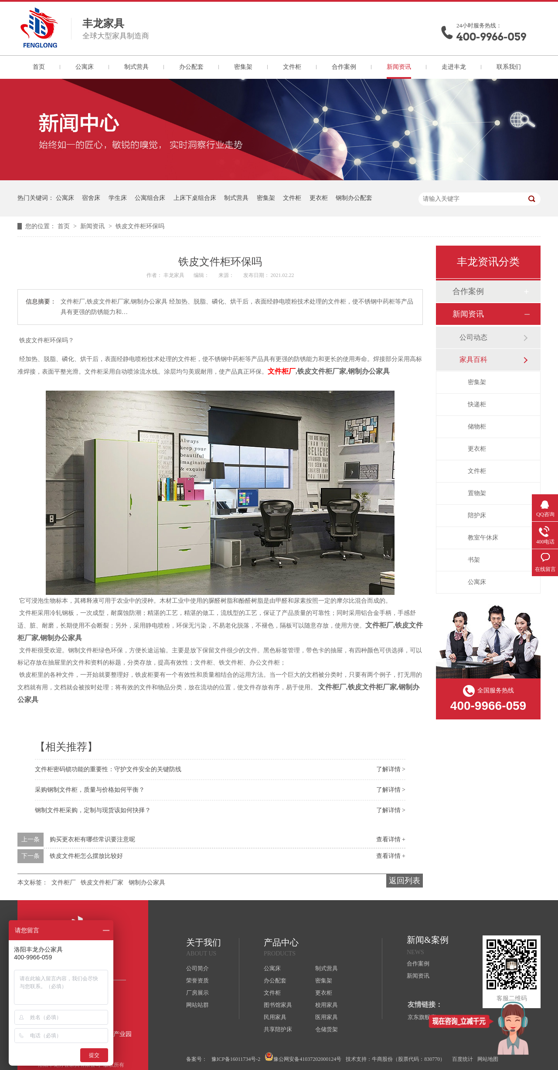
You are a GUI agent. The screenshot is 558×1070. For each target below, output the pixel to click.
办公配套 (191, 67)
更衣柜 (319, 198)
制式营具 (136, 67)
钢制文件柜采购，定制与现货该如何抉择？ (93, 810)
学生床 (118, 198)
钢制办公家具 (147, 882)
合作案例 (344, 67)
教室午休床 (483, 537)
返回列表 (404, 880)
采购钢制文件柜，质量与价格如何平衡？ (90, 789)
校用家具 (326, 1005)
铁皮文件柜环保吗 (140, 226)
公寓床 (84, 67)
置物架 (477, 493)
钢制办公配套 (354, 198)
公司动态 (473, 337)
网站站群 (197, 1005)
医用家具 (326, 1017)
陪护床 (477, 515)
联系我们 (509, 67)
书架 (474, 560)
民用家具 (275, 1017)
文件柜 (292, 67)
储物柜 (477, 426)
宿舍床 (91, 198)
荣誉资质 (197, 980)
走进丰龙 (454, 67)
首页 (39, 67)
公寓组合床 (150, 198)
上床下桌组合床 (195, 198)
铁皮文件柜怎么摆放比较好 (86, 856)
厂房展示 (197, 992)
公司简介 (197, 968)
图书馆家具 (278, 1005)
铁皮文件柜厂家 (102, 882)
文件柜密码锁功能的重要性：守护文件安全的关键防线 (108, 769)
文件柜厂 (282, 371)
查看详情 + (390, 839)
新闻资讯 (399, 67)
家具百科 (473, 359)
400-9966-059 (491, 36)
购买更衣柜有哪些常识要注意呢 (92, 839)
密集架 (243, 67)
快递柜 (477, 404)
